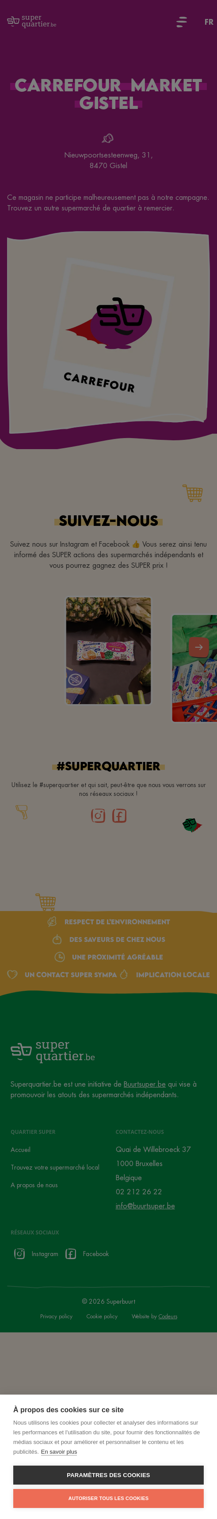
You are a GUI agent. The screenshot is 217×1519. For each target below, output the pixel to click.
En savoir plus (59, 1451)
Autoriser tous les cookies (108, 1498)
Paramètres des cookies (108, 1475)
